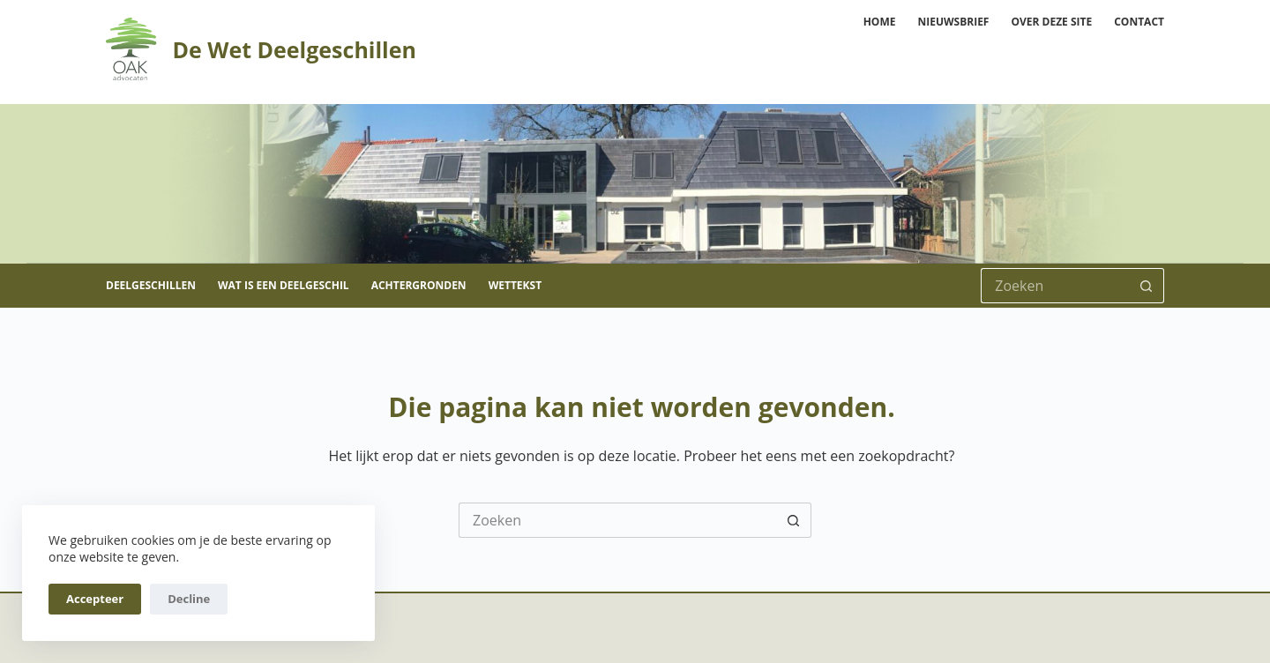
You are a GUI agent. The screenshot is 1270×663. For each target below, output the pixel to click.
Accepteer (94, 599)
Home (879, 21)
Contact (1139, 21)
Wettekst (515, 285)
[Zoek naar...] (1055, 285)
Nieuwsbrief (953, 21)
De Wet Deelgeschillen (293, 49)
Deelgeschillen (151, 285)
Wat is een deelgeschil (283, 285)
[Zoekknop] (1146, 285)
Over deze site (1051, 21)
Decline (189, 599)
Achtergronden (419, 285)
